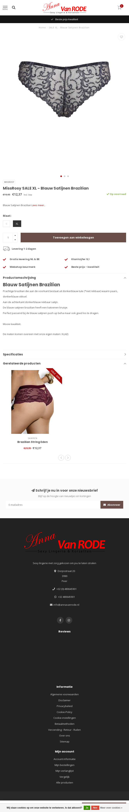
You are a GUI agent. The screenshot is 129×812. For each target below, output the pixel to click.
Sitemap (64, 741)
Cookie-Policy (64, 712)
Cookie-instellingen (64, 718)
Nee (95, 807)
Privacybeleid (65, 706)
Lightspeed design (88, 802)
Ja (87, 807)
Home (42, 27)
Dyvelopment (109, 802)
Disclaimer (64, 700)
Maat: (7, 215)
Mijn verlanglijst (65, 771)
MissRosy (9, 182)
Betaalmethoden (64, 724)
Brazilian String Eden (32, 442)
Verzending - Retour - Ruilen (64, 729)
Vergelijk (65, 776)
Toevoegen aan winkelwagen (73, 237)
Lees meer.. (38, 205)
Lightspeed (70, 802)
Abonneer (111, 504)
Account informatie (65, 759)
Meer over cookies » (111, 807)
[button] (61, 176)
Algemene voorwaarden (64, 694)
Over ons (64, 735)
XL (17, 223)
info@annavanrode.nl (66, 604)
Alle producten (64, 782)
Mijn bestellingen (64, 765)
